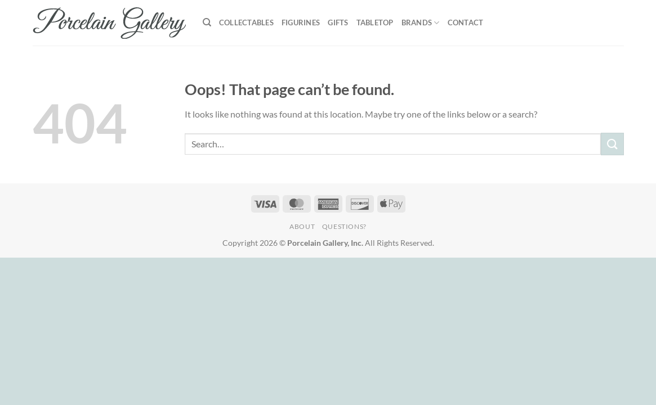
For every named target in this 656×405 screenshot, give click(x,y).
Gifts (338, 22)
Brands (420, 22)
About (302, 226)
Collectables (246, 22)
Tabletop (375, 22)
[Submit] (612, 144)
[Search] (207, 22)
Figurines (301, 22)
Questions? (344, 226)
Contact (466, 22)
